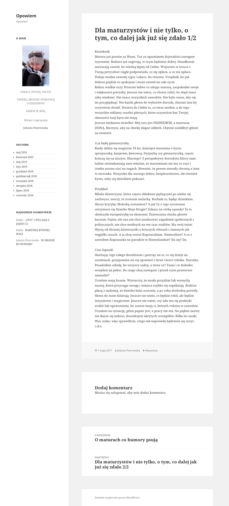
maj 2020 (21, 152)
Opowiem (26, 16)
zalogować (118, 393)
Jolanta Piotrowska (128, 350)
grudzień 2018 (24, 171)
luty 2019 (21, 166)
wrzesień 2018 (25, 181)
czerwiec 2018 (24, 195)
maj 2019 (21, 162)
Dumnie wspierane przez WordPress (117, 497)
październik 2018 (26, 176)
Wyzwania (151, 350)
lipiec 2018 (22, 190)
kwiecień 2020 (24, 157)
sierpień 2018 (24, 185)
